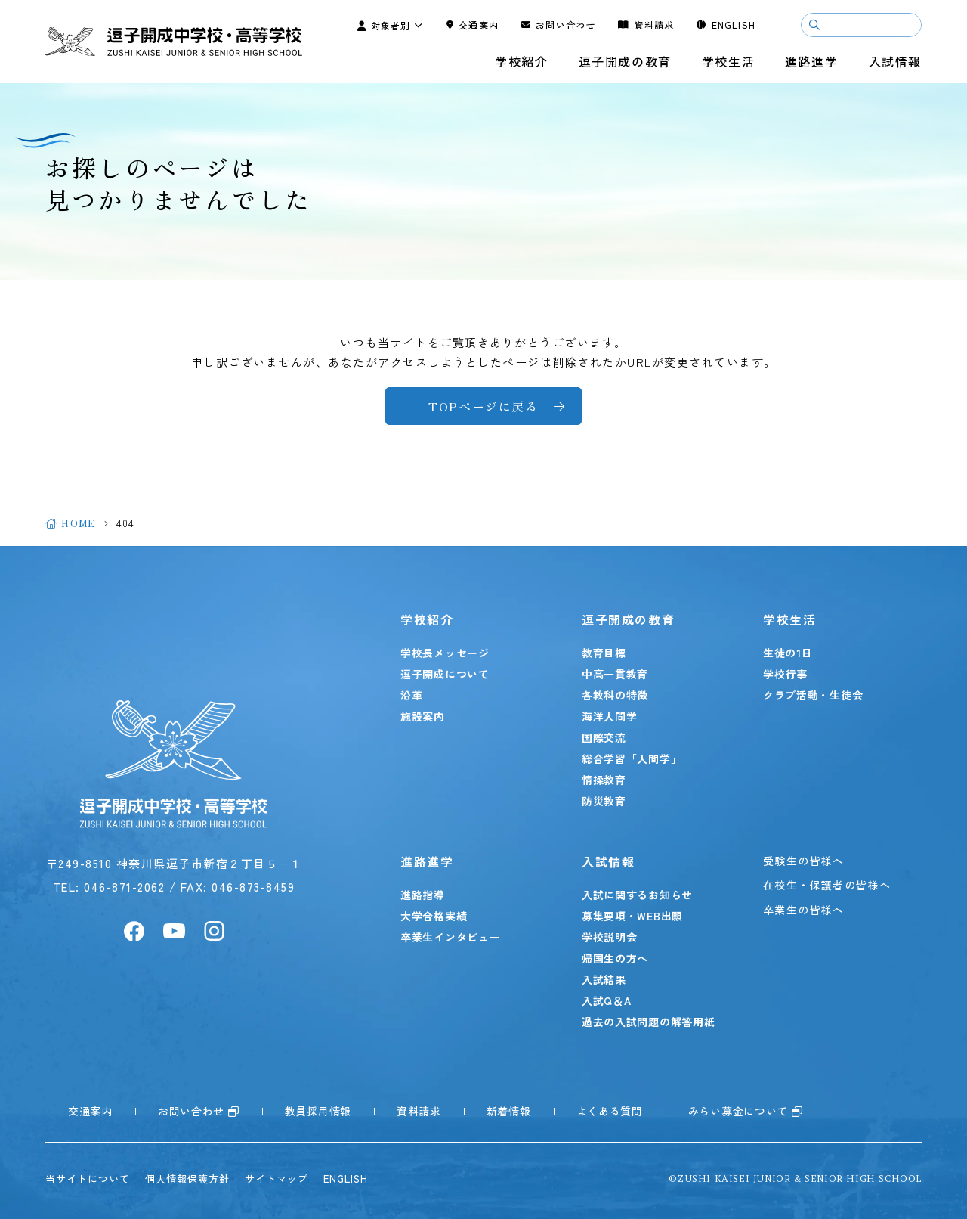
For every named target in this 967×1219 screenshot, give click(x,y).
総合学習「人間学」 (631, 758)
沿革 (411, 695)
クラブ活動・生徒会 (813, 695)
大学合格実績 (433, 915)
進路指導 (422, 894)
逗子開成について (445, 673)
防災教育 (604, 800)
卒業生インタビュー (450, 936)
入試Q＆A (607, 1000)
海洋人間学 (610, 716)
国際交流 (604, 737)
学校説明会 (610, 936)
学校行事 (785, 673)
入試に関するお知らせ (637, 894)
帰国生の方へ (615, 958)
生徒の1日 (788, 652)
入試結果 (604, 979)
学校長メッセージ (445, 652)
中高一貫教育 (615, 673)
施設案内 (422, 716)
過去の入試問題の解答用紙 (648, 1021)
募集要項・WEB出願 (632, 915)
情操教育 (604, 779)
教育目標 (604, 652)
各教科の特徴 (615, 695)
